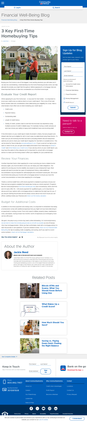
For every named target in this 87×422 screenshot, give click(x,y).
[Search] (56, 7)
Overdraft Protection (68, 413)
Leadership (28, 398)
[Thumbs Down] (22, 237)
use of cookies (43, 419)
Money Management (72, 98)
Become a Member (52, 394)
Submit (73, 107)
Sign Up (45, 371)
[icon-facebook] (31, 408)
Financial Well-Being (72, 90)
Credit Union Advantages (54, 386)
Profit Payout (70, 102)
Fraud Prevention (71, 94)
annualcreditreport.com (28, 143)
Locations (70, 386)
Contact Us (69, 131)
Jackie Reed (5, 41)
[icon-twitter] (37, 408)
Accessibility (43, 413)
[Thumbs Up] (19, 237)
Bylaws (34, 413)
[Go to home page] (44, 3)
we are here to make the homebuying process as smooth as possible (22, 223)
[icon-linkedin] (56, 408)
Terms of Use (17, 413)
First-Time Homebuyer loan (27, 186)
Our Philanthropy (30, 394)
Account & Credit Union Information (73, 85)
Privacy (26, 413)
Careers (27, 390)
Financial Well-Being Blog (9, 20)
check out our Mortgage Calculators (22, 232)
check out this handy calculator (36, 196)
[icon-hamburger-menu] (2, 3)
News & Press (29, 402)
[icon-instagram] (50, 408)
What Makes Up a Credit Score (18, 148)
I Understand (77, 418)
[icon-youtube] (43, 408)
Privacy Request (72, 394)
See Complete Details (9, 356)
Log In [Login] (17, 7)
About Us (28, 386)
